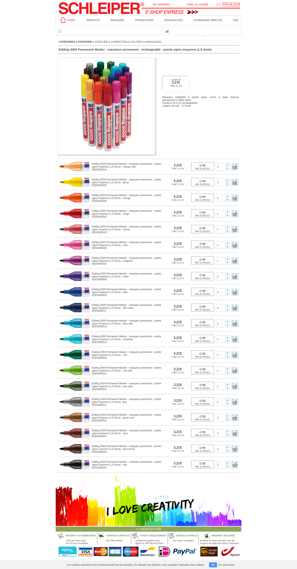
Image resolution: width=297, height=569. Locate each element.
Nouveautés (173, 20)
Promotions (144, 20)
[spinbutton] (220, 166)
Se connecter (161, 4)
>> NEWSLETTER (148, 529)
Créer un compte (197, 4)
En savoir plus (226, 564)
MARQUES (117, 20)
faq (235, 20)
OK (213, 565)
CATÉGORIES (67, 41)
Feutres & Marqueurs (146, 41)
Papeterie (85, 41)
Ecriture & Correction (111, 41)
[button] (227, 165)
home (67, 20)
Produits (93, 20)
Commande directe (207, 20)
